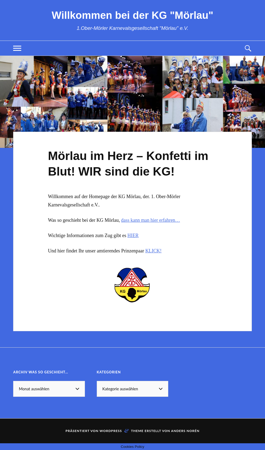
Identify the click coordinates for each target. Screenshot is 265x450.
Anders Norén (185, 431)
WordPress (110, 431)
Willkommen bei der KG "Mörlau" (132, 15)
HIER (133, 235)
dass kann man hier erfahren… (150, 220)
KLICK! (153, 250)
